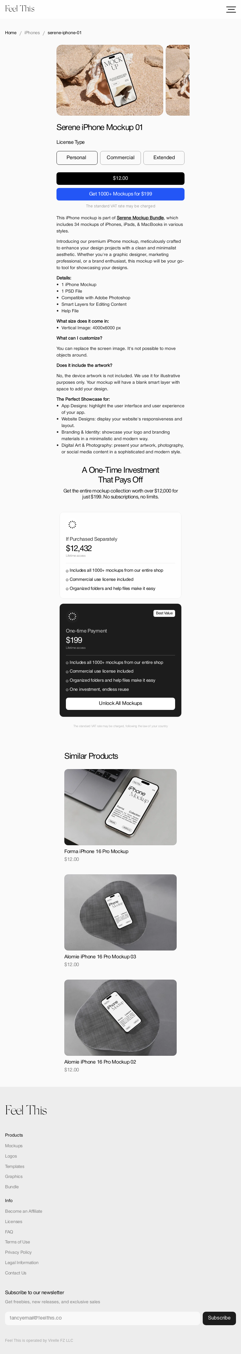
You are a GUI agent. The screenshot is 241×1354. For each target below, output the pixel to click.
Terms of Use (17, 1242)
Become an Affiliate (23, 1212)
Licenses (13, 1222)
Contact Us (15, 1273)
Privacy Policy (18, 1253)
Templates (14, 1167)
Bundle (12, 1187)
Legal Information (21, 1263)
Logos (11, 1156)
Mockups (14, 1146)
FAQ (9, 1232)
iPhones (32, 33)
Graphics (14, 1177)
